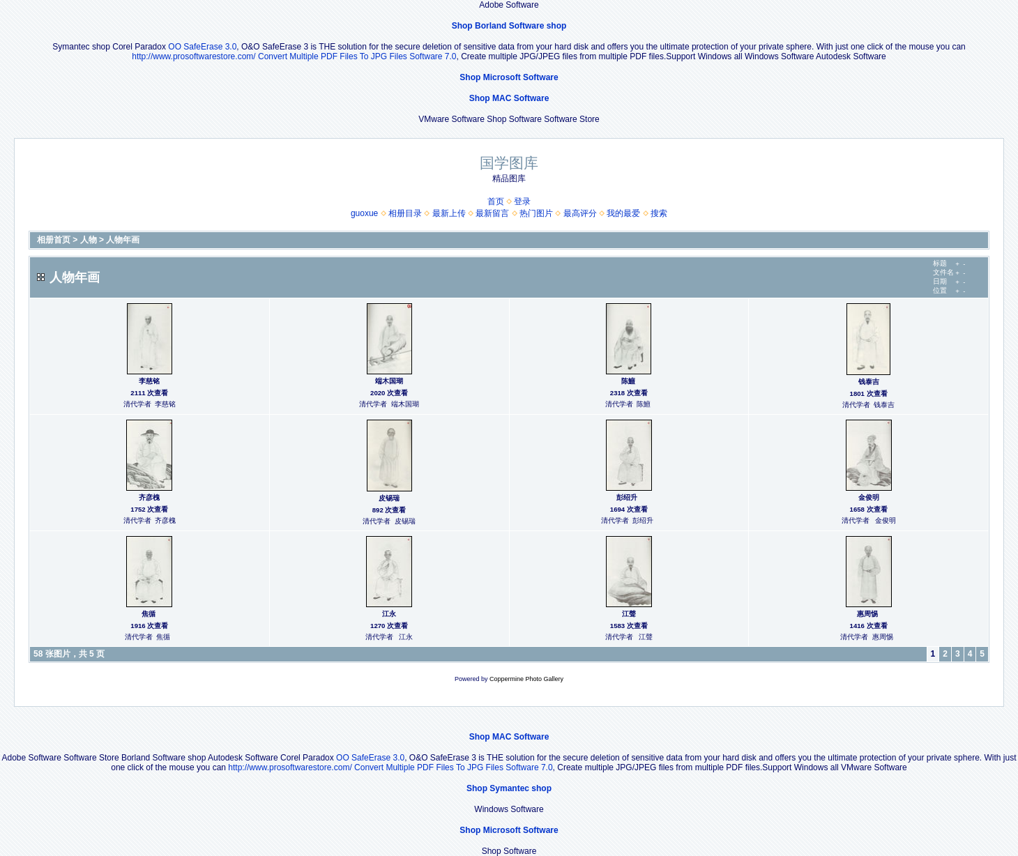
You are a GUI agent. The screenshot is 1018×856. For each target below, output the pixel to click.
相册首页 (53, 240)
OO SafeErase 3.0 (202, 47)
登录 (522, 201)
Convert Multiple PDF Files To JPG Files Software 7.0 (357, 56)
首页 (495, 201)
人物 (88, 240)
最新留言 (492, 213)
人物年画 (122, 240)
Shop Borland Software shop (509, 26)
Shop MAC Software (509, 98)
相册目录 (405, 213)
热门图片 (536, 213)
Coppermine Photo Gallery (526, 678)
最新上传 (449, 213)
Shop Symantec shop (509, 788)
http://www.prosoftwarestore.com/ (193, 56)
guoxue (364, 213)
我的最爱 (623, 213)
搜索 (659, 213)
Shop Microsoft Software (508, 77)
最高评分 (580, 213)
